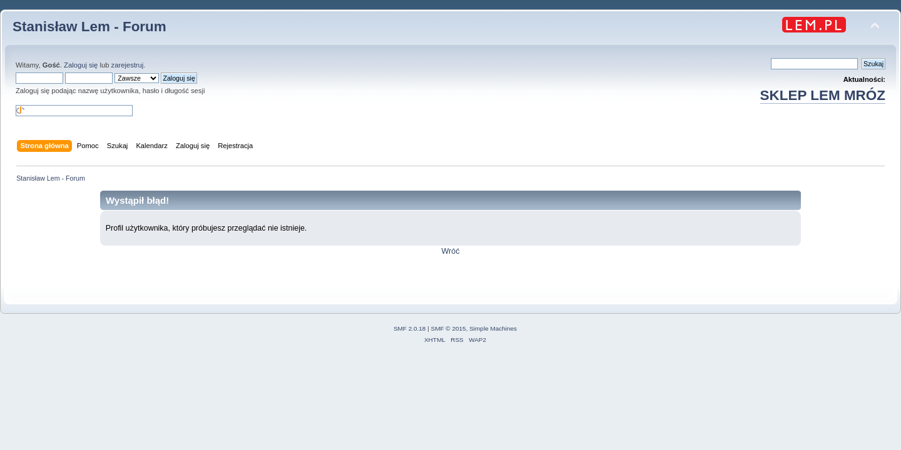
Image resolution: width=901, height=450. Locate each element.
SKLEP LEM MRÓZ (822, 95)
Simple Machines (493, 328)
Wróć (451, 251)
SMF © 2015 (448, 328)
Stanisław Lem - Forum (89, 26)
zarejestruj (127, 65)
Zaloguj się (81, 65)
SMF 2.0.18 (410, 328)
